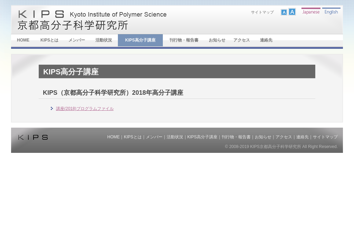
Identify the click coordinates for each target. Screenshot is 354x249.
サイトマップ (262, 12)
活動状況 (103, 40)
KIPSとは (49, 40)
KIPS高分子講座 (140, 40)
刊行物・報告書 (183, 40)
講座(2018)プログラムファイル (85, 108)
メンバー (76, 40)
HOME (23, 40)
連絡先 (266, 40)
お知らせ (217, 40)
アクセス (241, 40)
